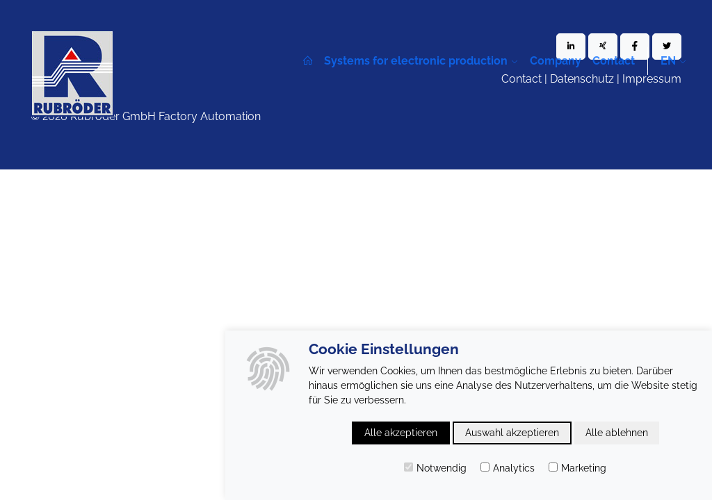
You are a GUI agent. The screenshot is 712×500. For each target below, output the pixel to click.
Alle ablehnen (616, 432)
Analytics (507, 468)
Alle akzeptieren (400, 432)
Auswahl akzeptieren (512, 432)
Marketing (577, 468)
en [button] (668, 60)
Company (555, 60)
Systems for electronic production (416, 60)
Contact (613, 60)
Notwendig (435, 468)
